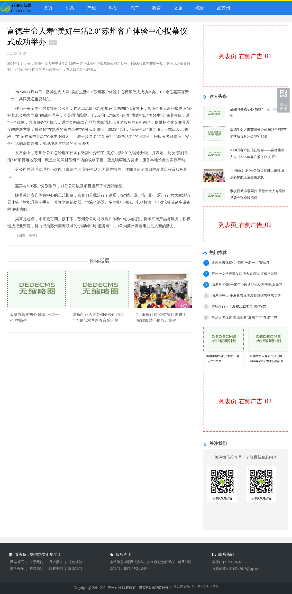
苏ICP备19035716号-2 (155, 588)
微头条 (17, 9)
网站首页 (17, 562)
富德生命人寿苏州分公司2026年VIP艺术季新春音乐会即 (267, 361)
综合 (198, 8)
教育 (155, 8)
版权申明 (56, 569)
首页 (47, 8)
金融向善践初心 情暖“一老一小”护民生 (241, 262)
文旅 (177, 8)
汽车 (133, 8)
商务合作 (17, 569)
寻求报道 (56, 562)
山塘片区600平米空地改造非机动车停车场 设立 (247, 284)
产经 (90, 8)
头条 (68, 8)
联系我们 (75, 569)
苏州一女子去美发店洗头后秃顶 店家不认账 (244, 273)
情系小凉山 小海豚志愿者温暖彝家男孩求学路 (246, 295)
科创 (112, 8)
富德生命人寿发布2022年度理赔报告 (239, 306)
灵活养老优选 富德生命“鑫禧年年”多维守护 (244, 317)
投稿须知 (75, 562)
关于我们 (36, 562)
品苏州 (222, 8)
